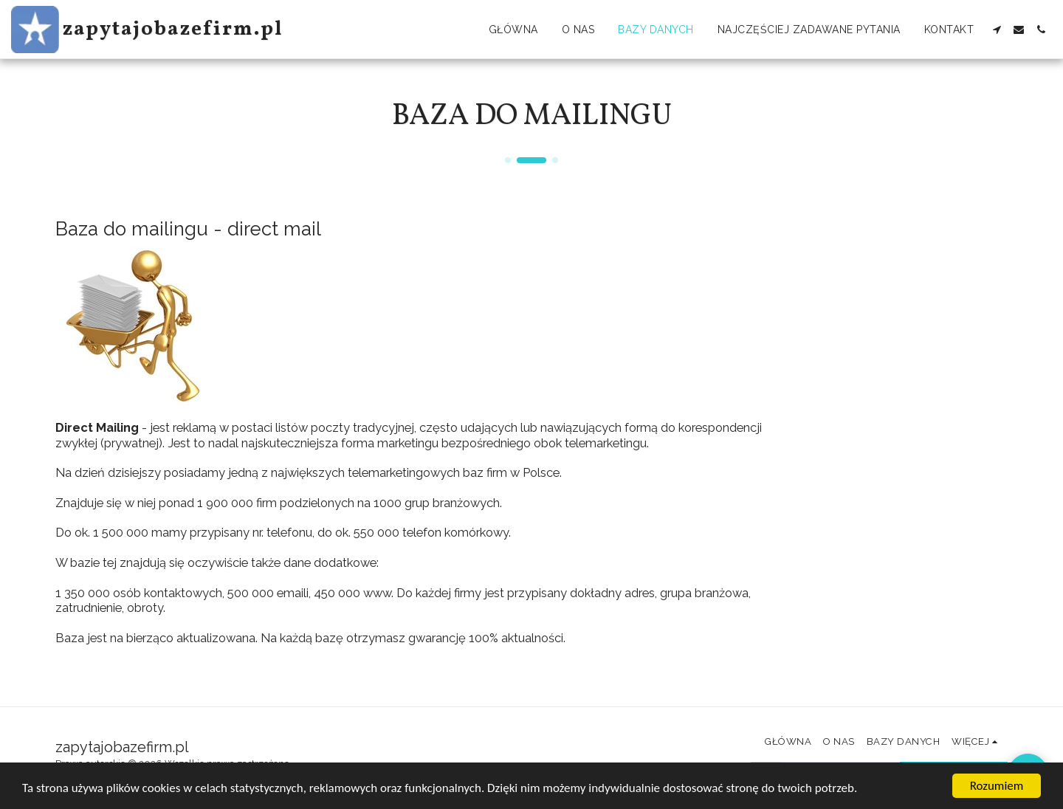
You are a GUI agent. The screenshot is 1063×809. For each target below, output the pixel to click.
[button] (996, 29)
